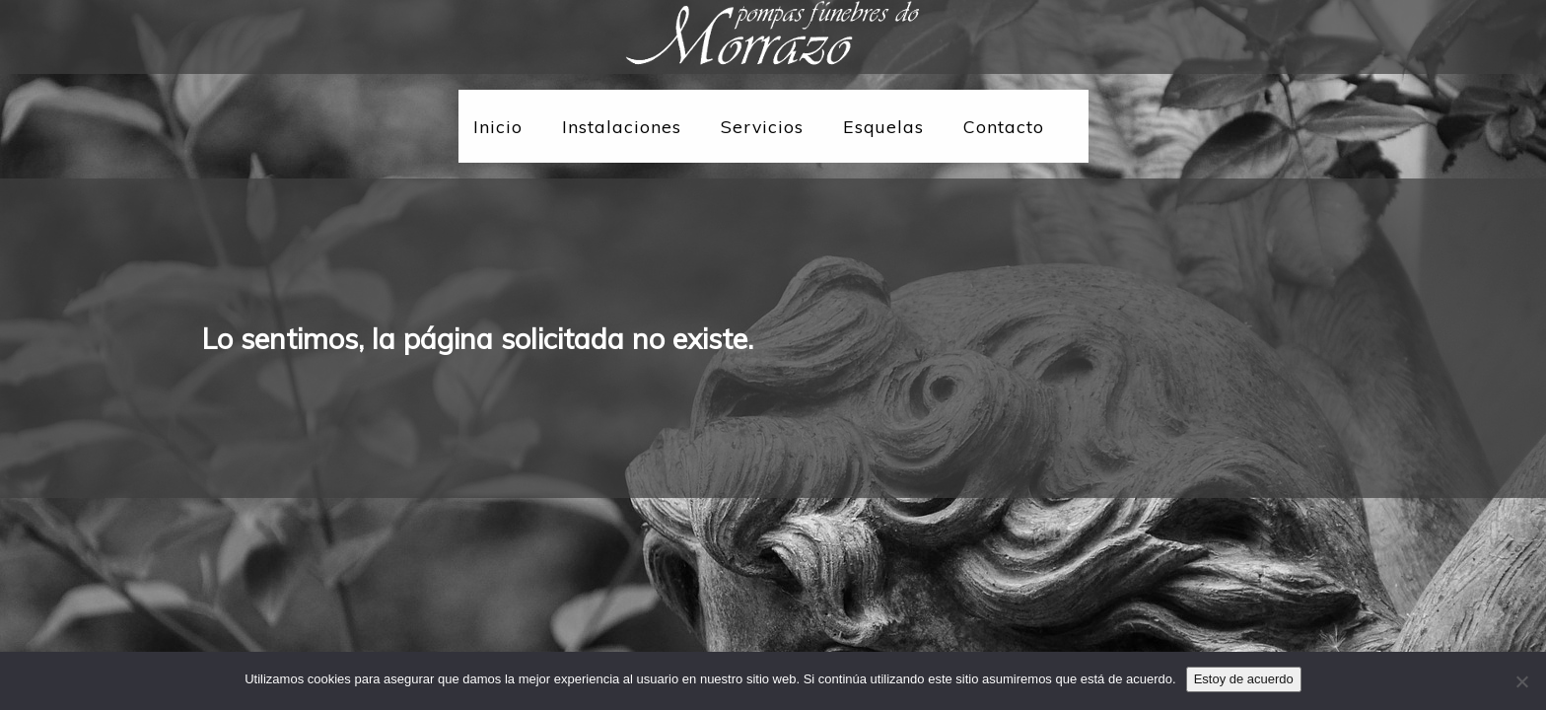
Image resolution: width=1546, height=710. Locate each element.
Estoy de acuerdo (1244, 679)
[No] (1521, 681)
